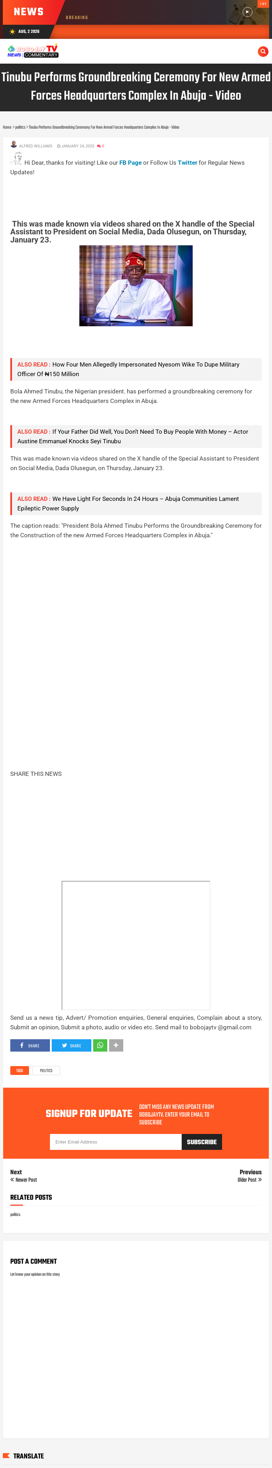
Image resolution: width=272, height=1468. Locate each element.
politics (46, 1071)
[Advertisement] (139, 193)
